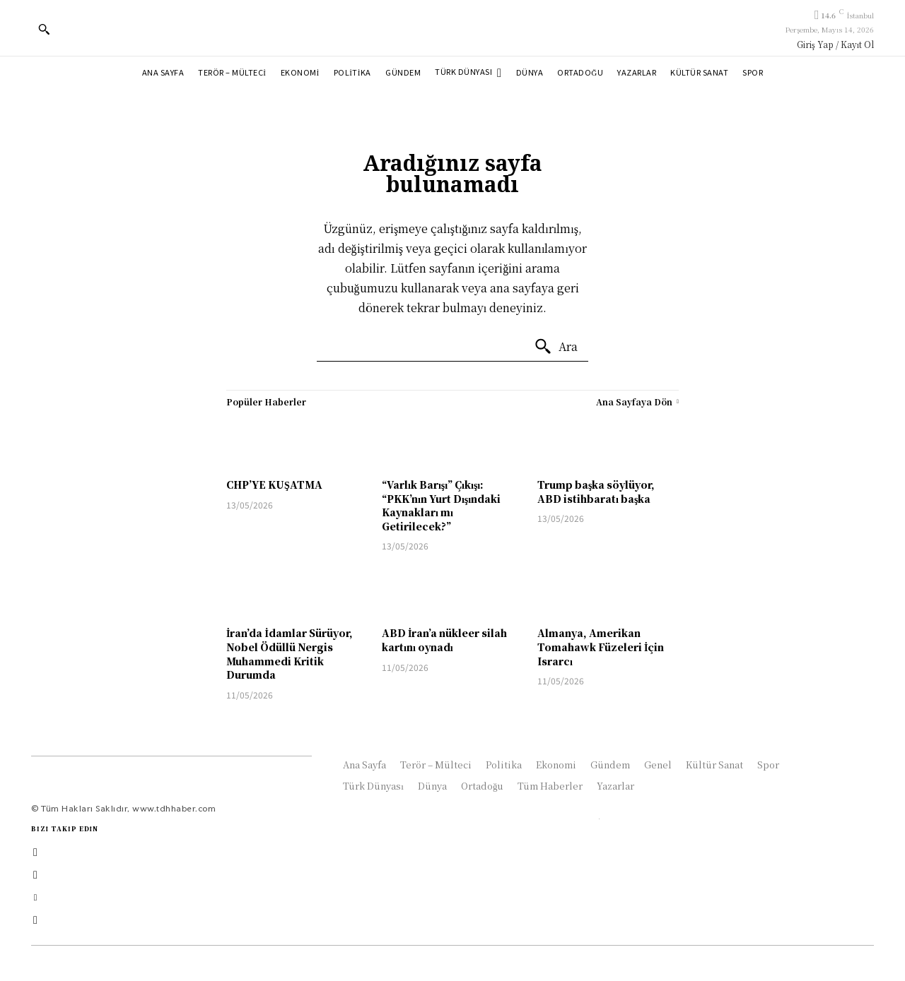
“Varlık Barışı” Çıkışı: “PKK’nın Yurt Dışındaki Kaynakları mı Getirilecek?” (441, 505)
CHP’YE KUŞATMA (274, 484)
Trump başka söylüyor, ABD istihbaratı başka (596, 491)
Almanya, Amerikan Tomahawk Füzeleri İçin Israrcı (600, 646)
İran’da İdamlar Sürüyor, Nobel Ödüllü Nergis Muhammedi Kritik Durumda (289, 654)
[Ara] (555, 347)
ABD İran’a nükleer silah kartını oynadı (444, 640)
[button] (44, 29)
